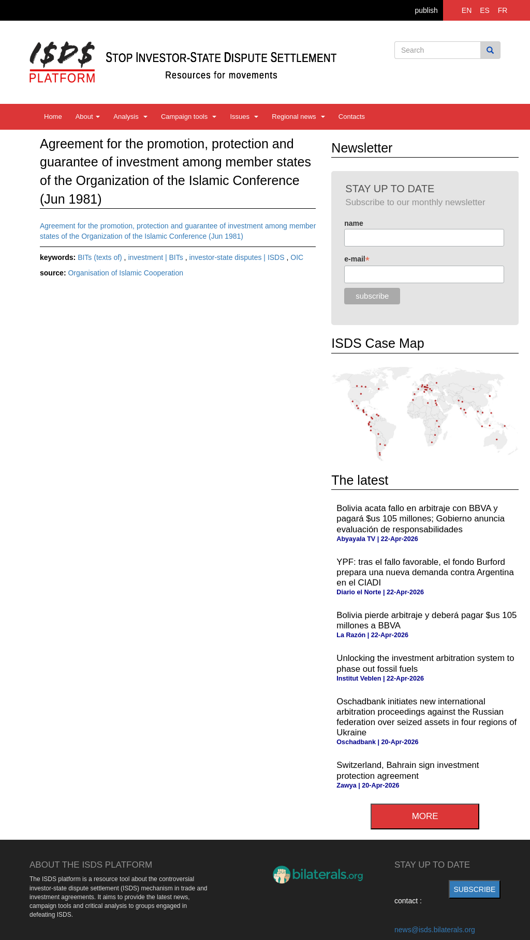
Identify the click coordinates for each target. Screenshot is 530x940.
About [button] (88, 116)
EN (467, 10)
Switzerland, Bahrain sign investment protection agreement (407, 770)
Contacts (351, 116)
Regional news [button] (298, 116)
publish (426, 10)
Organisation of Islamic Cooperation (125, 273)
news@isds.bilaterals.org (434, 930)
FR (503, 10)
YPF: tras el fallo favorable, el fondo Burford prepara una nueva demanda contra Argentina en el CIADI (424, 572)
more (425, 816)
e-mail (357, 259)
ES (485, 10)
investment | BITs (156, 257)
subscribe (475, 889)
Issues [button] (244, 116)
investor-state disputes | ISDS (237, 257)
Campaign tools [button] (189, 116)
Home (53, 116)
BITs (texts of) (101, 257)
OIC (296, 257)
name (353, 223)
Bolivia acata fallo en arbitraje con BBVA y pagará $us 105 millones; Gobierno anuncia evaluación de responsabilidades (420, 518)
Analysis (130, 116)
